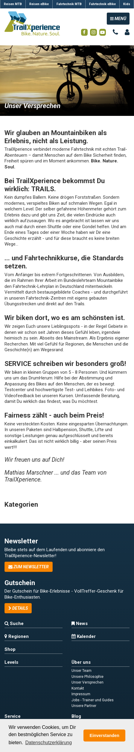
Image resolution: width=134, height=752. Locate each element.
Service (12, 716)
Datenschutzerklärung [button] (48, 742)
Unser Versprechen (87, 682)
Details (18, 608)
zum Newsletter (28, 566)
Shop (10, 649)
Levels (11, 662)
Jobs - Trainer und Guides (92, 700)
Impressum (80, 694)
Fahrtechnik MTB (69, 4)
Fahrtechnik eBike (102, 4)
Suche (14, 623)
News (79, 623)
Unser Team (81, 671)
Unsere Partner (83, 706)
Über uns (81, 662)
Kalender (83, 636)
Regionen (16, 636)
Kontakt (77, 688)
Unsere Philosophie (87, 677)
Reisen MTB (13, 4)
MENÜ (120, 18)
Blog (76, 716)
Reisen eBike (39, 4)
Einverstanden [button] (104, 735)
